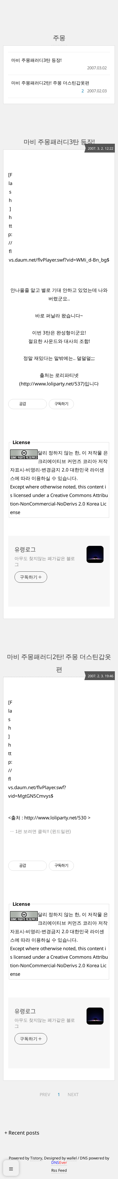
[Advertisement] (62, 209)
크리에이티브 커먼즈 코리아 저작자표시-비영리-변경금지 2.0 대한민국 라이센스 (59, 469)
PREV (45, 1094)
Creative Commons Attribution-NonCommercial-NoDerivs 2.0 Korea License (59, 503)
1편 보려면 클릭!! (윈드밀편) (43, 831)
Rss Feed (59, 1170)
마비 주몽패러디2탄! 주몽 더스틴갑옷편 (50, 83)
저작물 (95, 452)
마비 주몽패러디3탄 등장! (36, 60)
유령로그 (25, 549)
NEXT (73, 1094)
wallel (72, 1158)
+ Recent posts (21, 1132)
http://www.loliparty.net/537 (52, 383)
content (95, 486)
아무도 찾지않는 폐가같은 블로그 (44, 561)
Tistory (36, 1158)
